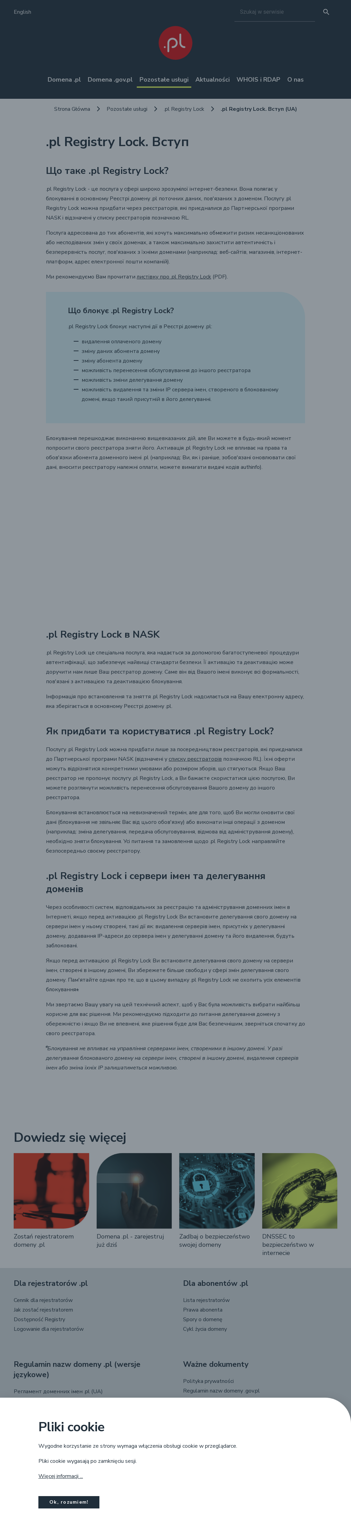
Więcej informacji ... (60, 1476)
